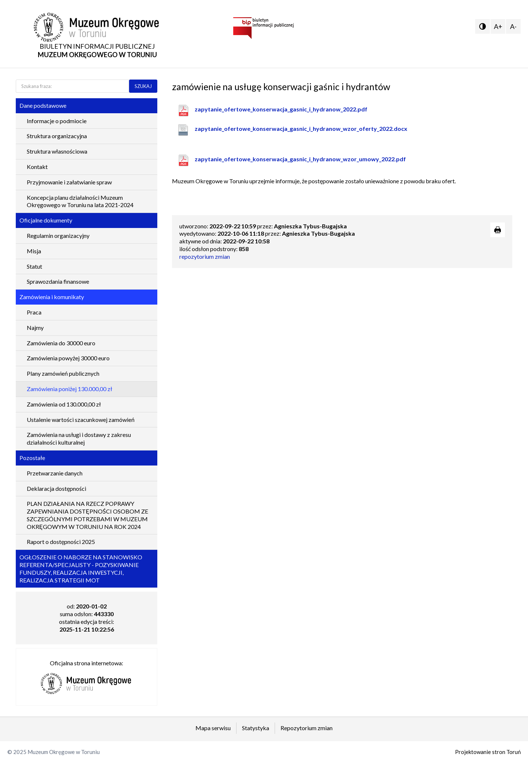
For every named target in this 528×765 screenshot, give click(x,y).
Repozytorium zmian (306, 727)
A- (513, 26)
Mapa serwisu (213, 727)
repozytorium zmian (204, 256)
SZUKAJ (143, 86)
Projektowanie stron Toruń (488, 752)
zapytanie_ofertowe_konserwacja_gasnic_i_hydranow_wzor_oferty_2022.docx (301, 128)
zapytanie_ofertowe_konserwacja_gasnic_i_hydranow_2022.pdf (281, 109)
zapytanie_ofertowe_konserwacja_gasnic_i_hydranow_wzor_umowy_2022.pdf (300, 158)
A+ (498, 26)
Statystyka (255, 727)
